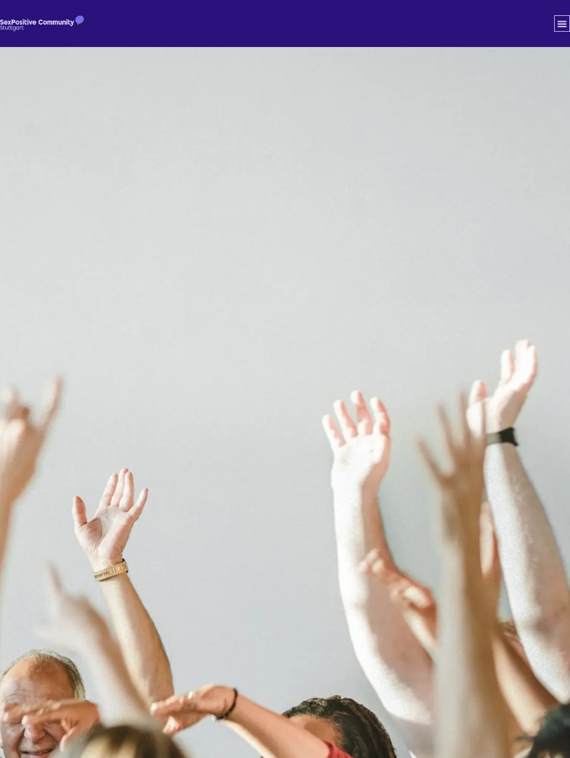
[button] (562, 23)
